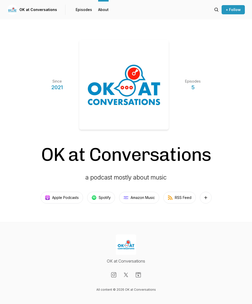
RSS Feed (179, 197)
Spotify (101, 197)
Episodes (84, 9)
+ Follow (233, 9)
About (103, 9)
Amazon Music (139, 197)
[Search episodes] (216, 10)
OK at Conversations (38, 9)
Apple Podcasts (62, 197)
